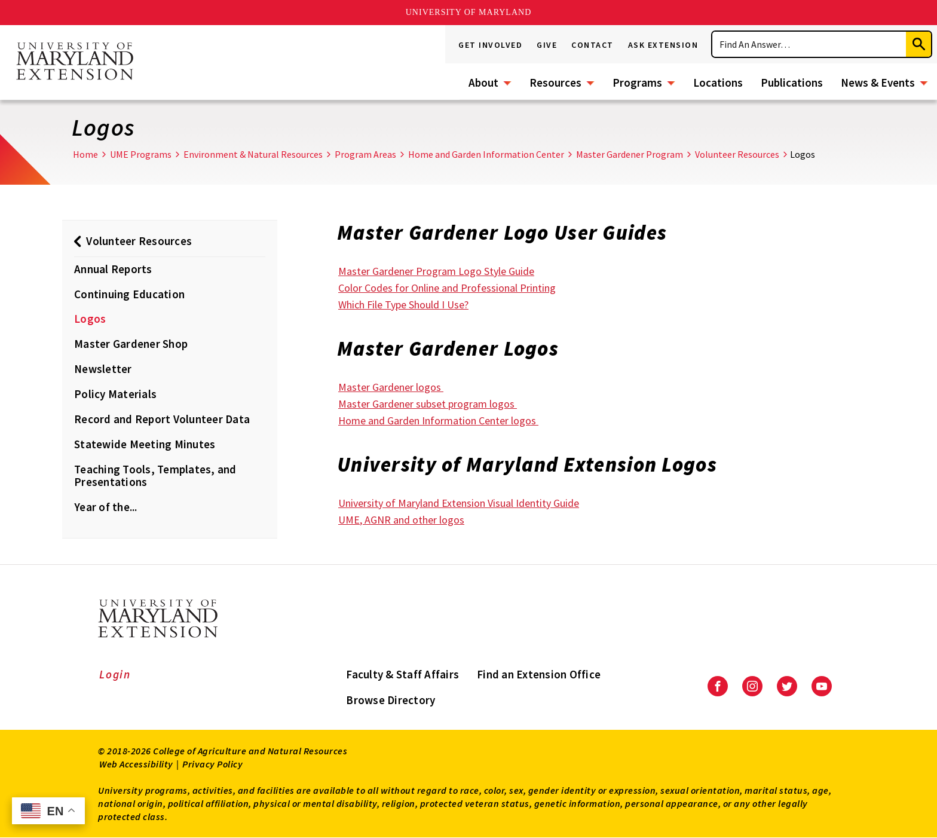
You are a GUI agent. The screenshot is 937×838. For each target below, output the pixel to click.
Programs (637, 82)
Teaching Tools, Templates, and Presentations (155, 476)
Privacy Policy (212, 764)
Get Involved (490, 44)
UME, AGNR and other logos (401, 520)
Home (85, 154)
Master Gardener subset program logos (427, 404)
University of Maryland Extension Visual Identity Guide (458, 503)
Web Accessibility (136, 764)
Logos (90, 318)
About (483, 82)
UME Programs (141, 154)
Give (547, 44)
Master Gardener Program (629, 154)
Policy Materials (115, 394)
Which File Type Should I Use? (403, 304)
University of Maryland (469, 12)
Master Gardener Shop (131, 344)
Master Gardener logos (390, 387)
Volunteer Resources (737, 154)
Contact (592, 44)
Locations (718, 82)
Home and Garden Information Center (486, 154)
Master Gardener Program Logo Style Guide (436, 271)
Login (115, 674)
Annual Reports (113, 269)
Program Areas (365, 154)
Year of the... (105, 507)
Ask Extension (663, 44)
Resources (555, 82)
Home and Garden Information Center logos (438, 420)
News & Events (878, 82)
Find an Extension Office (539, 674)
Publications (792, 82)
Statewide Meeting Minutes (144, 444)
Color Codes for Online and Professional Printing (447, 288)
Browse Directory (390, 700)
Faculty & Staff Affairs (402, 674)
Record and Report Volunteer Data (162, 419)
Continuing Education (129, 294)
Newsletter (103, 369)
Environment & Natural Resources (253, 154)
